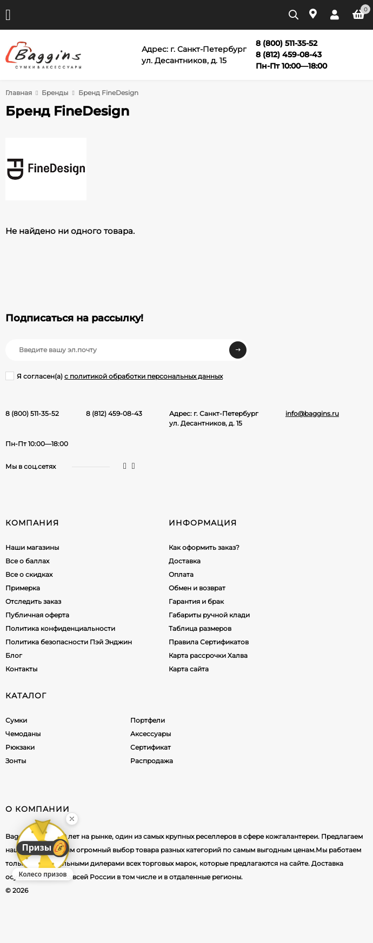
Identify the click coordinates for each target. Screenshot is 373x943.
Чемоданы (23, 734)
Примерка (22, 588)
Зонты (15, 761)
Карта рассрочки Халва (208, 655)
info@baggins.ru (312, 413)
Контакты (21, 669)
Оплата (181, 574)
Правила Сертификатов (209, 642)
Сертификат (150, 747)
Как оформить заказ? (204, 547)
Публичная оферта (37, 615)
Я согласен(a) (114, 376)
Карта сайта (189, 669)
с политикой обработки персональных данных (143, 376)
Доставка (185, 561)
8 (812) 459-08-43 (114, 413)
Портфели (147, 720)
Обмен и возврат (197, 588)
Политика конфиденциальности (60, 628)
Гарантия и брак (196, 601)
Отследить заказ (33, 601)
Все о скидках (28, 574)
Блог (13, 655)
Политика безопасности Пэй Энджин (68, 642)
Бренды (55, 93)
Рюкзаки (20, 747)
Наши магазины (32, 547)
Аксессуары (150, 734)
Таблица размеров (200, 628)
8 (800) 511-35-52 (32, 413)
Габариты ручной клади (209, 615)
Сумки (16, 720)
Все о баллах (27, 561)
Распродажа (151, 761)
